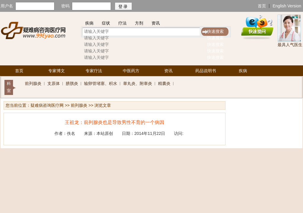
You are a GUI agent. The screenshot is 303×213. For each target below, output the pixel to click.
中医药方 (131, 70)
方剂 (139, 23)
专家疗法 (94, 70)
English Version (287, 6)
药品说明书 (205, 70)
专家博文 (56, 70)
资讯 (156, 23)
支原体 (53, 83)
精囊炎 (164, 83)
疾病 (89, 23)
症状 (106, 23)
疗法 (122, 23)
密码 (65, 6)
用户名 (7, 6)
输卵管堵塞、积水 (100, 83)
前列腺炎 (33, 83)
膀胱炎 (72, 83)
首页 (262, 6)
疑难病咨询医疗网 (47, 105)
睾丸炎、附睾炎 (137, 83)
